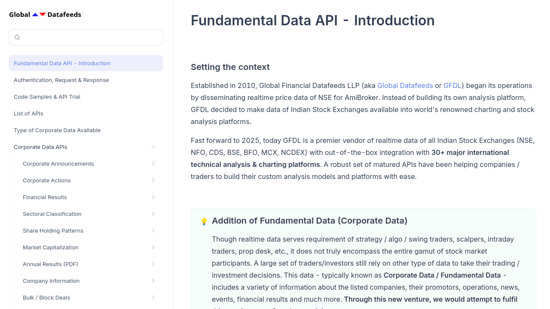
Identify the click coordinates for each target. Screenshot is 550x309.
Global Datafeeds (405, 85)
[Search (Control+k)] (86, 37)
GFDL (452, 85)
